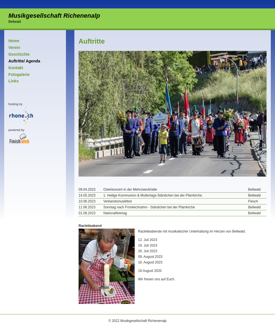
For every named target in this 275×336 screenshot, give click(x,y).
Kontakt (15, 68)
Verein (14, 47)
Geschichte (18, 54)
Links (13, 81)
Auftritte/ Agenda (24, 61)
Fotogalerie (18, 74)
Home (13, 41)
